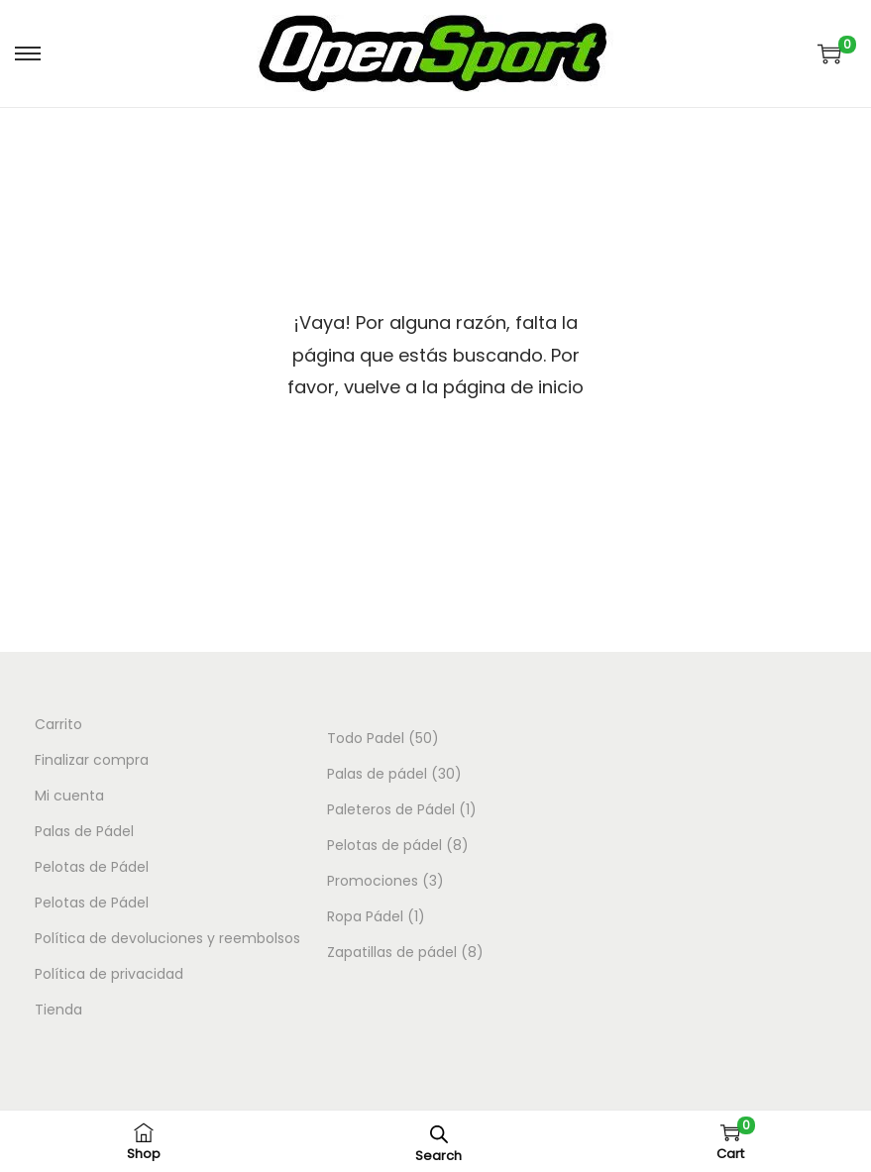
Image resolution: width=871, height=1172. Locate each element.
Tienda (58, 1009)
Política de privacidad (109, 974)
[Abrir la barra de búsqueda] (439, 1133)
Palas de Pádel (84, 831)
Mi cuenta (69, 795)
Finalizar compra (92, 760)
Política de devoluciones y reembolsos (167, 938)
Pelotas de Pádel (92, 867)
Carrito (58, 724)
